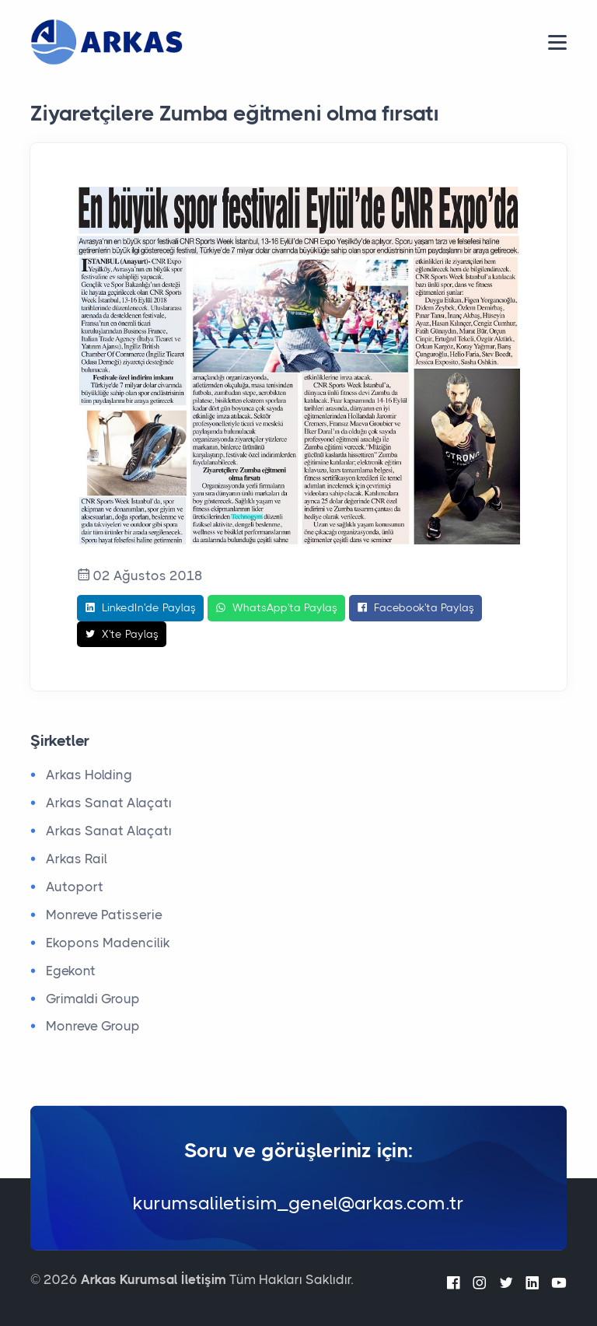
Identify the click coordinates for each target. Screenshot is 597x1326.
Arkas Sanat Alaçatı (109, 802)
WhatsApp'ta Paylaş (276, 608)
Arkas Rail (76, 858)
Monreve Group (93, 1026)
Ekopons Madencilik (108, 942)
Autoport (74, 886)
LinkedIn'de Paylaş (140, 608)
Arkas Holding (89, 774)
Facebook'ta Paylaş (415, 608)
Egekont (71, 970)
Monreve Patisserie (104, 914)
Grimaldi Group (93, 998)
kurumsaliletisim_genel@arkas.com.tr (298, 1203)
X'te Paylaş (122, 634)
